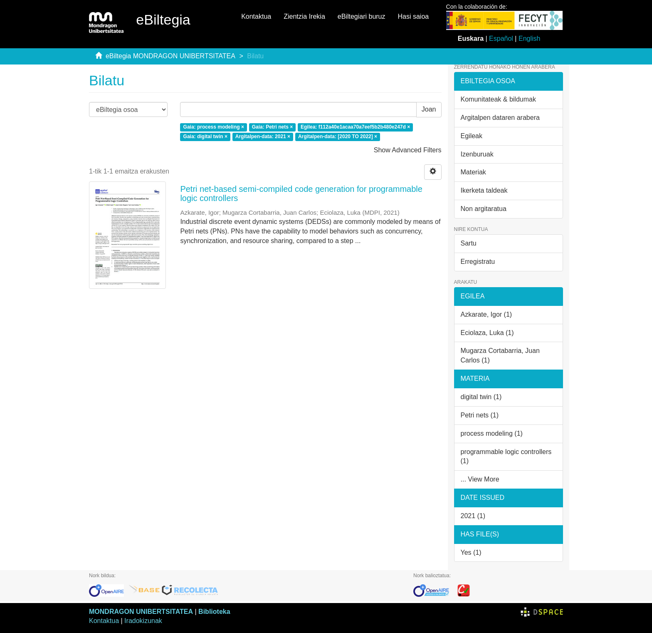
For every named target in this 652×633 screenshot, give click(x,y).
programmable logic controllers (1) (506, 456)
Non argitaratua (483, 208)
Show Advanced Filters (408, 150)
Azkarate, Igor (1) (486, 314)
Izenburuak (477, 154)
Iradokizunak (143, 620)
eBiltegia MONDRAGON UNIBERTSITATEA (170, 56)
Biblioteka (214, 611)
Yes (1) (471, 552)
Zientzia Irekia (304, 16)
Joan (429, 109)
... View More (480, 479)
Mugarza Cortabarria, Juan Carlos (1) (500, 355)
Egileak (471, 135)
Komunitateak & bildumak (498, 99)
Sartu (469, 243)
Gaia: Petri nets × (272, 127)
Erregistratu (478, 261)
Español (501, 38)
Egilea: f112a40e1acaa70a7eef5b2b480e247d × (355, 127)
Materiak (473, 172)
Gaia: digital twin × (205, 136)
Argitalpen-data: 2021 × (262, 136)
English (529, 38)
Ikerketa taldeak (484, 190)
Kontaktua (256, 16)
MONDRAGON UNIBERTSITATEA (141, 611)
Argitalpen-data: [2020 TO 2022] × (337, 136)
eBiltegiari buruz (361, 16)
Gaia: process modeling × (213, 127)
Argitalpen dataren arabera (500, 117)
